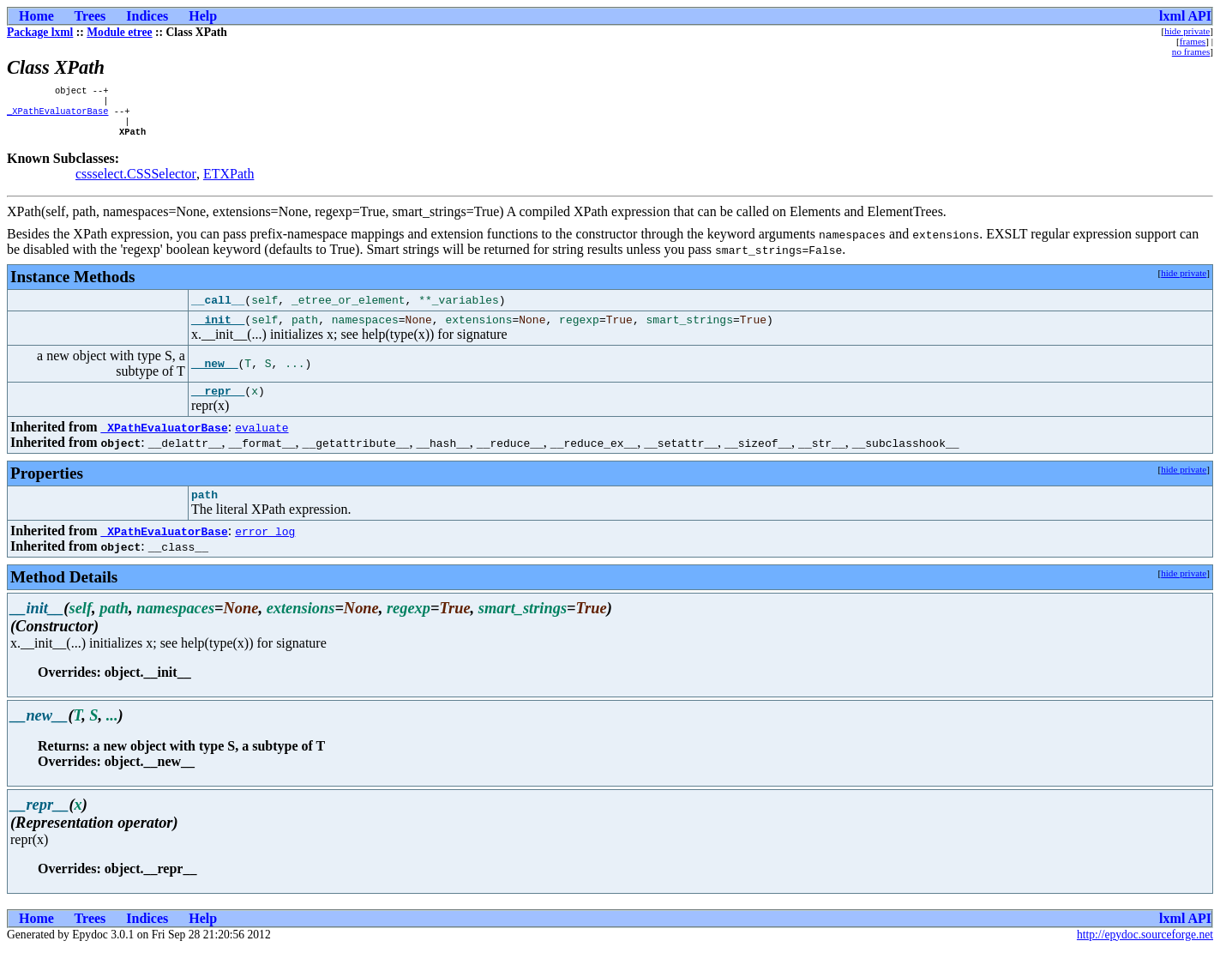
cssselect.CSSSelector (135, 182)
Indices (147, 16)
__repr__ (217, 404)
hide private (1187, 31)
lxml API (1185, 16)
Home (36, 16)
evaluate (261, 441)
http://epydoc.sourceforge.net (1145, 950)
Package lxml (40, 32)
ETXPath (229, 182)
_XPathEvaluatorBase (57, 116)
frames (1192, 41)
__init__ (217, 330)
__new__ (214, 375)
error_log (265, 547)
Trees (90, 16)
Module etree (119, 32)
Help (203, 16)
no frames (1191, 51)
